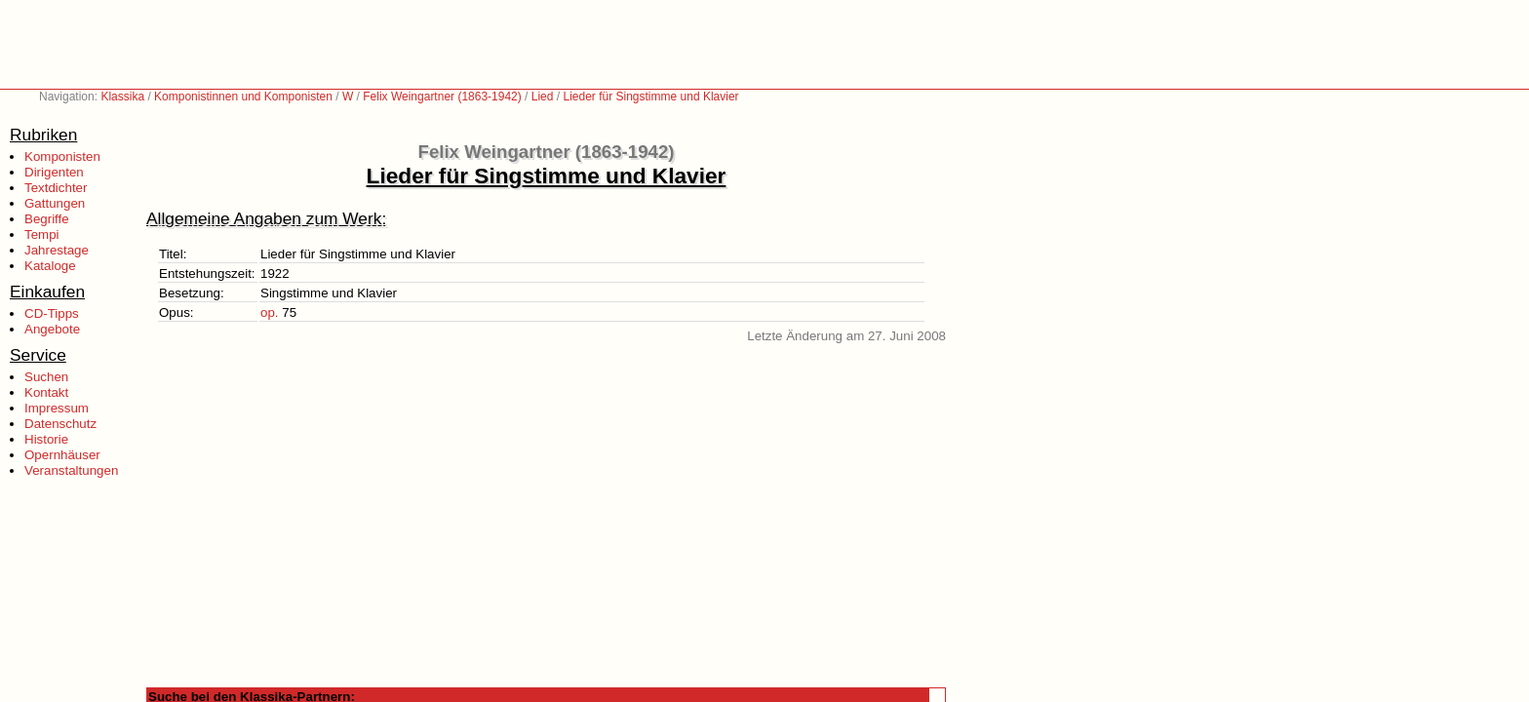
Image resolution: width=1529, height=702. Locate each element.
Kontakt (46, 392)
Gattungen (54, 203)
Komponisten (62, 156)
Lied (542, 96)
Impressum (56, 408)
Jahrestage (56, 250)
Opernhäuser (62, 455)
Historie (46, 439)
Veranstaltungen (71, 470)
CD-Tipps (51, 313)
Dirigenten (54, 172)
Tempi (41, 234)
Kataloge (50, 265)
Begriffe (46, 219)
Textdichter (55, 187)
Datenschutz (60, 423)
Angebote (52, 329)
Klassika (122, 96)
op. (269, 312)
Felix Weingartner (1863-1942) (442, 96)
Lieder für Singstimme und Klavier (650, 96)
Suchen (46, 377)
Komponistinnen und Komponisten (243, 96)
